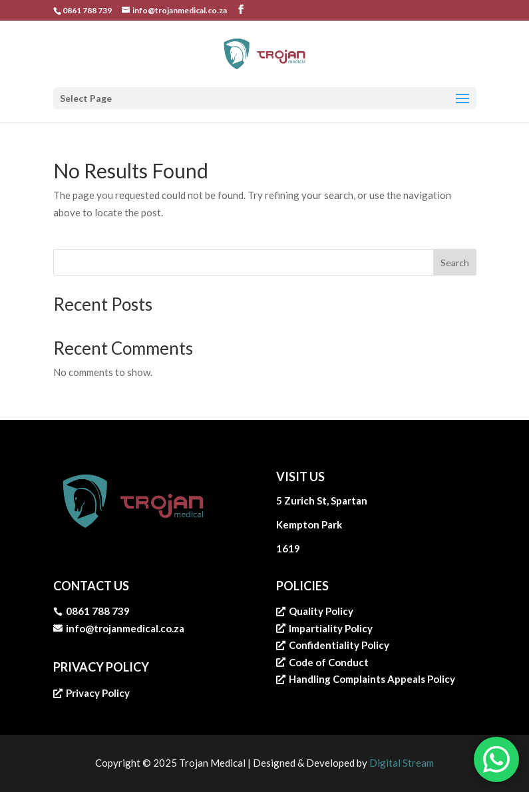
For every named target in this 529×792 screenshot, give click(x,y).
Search (455, 262)
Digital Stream (401, 763)
